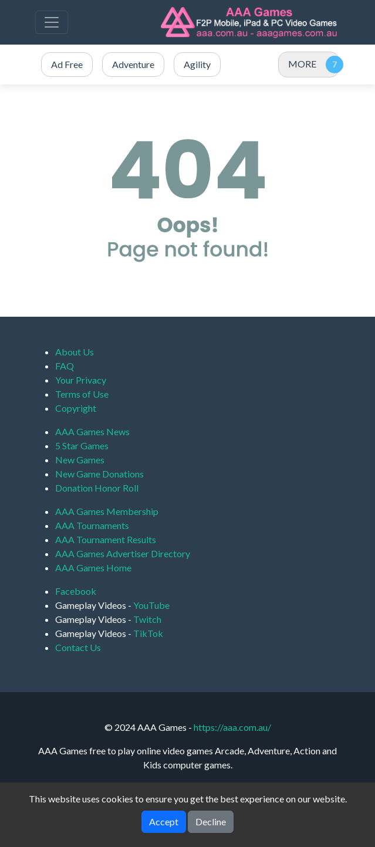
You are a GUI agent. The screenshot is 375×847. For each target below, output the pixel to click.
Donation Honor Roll (96, 487)
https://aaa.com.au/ (232, 727)
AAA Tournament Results (105, 539)
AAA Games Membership (106, 511)
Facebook (75, 591)
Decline (210, 821)
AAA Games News (92, 431)
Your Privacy (80, 379)
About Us (74, 351)
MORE (302, 63)
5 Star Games (82, 445)
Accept (163, 821)
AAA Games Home (93, 567)
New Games (79, 459)
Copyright (75, 408)
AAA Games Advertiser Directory (122, 553)
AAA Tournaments (92, 525)
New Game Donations (99, 473)
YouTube (151, 605)
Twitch (147, 619)
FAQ (64, 365)
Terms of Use (82, 393)
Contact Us (78, 647)
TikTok (148, 633)
